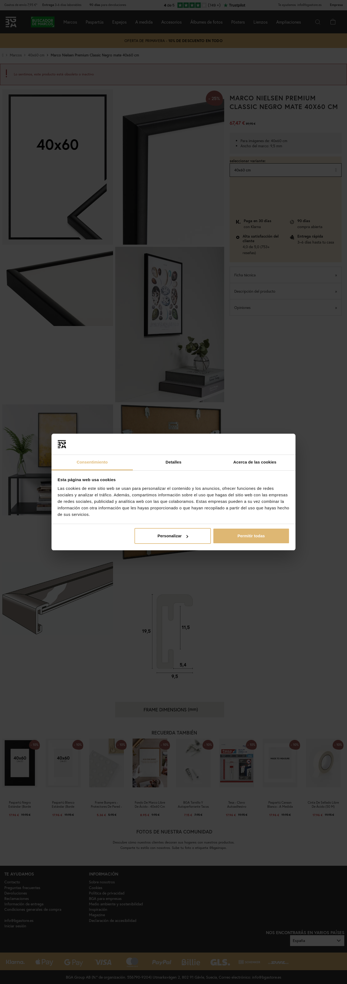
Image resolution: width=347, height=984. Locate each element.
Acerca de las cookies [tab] (255, 462)
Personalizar (173, 535)
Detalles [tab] (173, 462)
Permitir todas (251, 535)
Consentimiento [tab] (92, 462)
